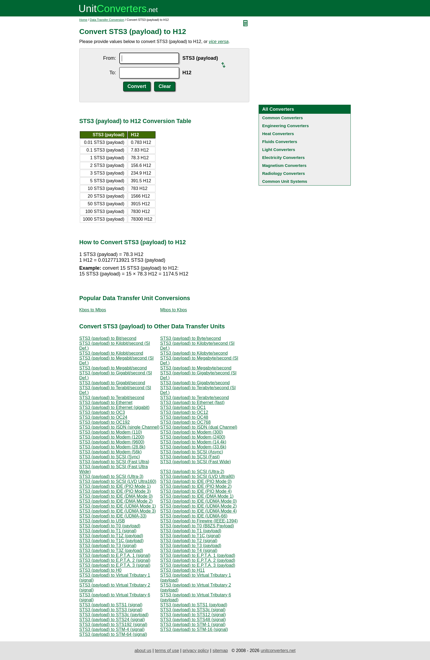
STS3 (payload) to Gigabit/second (112, 382)
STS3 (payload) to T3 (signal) (108, 545)
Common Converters (282, 117)
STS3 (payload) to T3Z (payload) (111, 550)
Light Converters (278, 149)
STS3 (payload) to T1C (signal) (190, 535)
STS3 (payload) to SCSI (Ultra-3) (111, 476)
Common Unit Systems (284, 181)
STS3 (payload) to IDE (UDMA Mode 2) (198, 506)
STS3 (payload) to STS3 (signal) (110, 609)
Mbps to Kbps (173, 310)
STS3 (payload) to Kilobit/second (111, 353)
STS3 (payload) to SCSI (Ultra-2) (192, 471)
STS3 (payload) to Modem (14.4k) (193, 442)
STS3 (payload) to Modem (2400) (192, 437)
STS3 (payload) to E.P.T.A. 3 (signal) (114, 565)
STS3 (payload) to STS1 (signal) (110, 604)
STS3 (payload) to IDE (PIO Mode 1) (115, 486)
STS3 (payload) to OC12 (184, 412)
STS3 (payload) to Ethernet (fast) (192, 402)
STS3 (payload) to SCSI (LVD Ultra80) (197, 476)
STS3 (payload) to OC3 (102, 412)
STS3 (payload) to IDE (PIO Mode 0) (196, 481)
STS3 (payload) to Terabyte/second (194, 397)
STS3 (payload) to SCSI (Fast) (190, 456)
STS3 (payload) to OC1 (183, 407)
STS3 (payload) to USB (102, 521)
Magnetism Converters (284, 165)
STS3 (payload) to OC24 (103, 417)
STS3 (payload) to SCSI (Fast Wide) (195, 461)
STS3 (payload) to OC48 (184, 417)
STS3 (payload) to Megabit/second (113, 368)
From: (109, 58)
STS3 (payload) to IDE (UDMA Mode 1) (117, 506)
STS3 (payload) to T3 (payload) (190, 545)
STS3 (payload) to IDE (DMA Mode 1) (197, 496)
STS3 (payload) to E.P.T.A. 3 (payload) (197, 565)
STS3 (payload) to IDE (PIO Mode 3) (115, 491)
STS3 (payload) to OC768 (185, 422)
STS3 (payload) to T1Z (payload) (111, 535)
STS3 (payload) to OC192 (104, 422)
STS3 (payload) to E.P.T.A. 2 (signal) (114, 560)
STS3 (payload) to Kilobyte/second (194, 353)
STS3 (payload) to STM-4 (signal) (112, 629)
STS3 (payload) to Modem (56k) (110, 452)
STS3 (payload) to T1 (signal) (108, 530)
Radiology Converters (283, 173)
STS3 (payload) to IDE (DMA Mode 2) (116, 501)
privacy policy (196, 650)
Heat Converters (278, 133)
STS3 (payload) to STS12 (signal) (193, 614)
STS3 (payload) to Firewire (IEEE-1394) (199, 521)
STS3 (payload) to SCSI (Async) (191, 452)
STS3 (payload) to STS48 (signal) (193, 619)
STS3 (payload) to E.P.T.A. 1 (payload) (197, 555)
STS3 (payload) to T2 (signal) (188, 540)
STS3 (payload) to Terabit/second (111, 397)
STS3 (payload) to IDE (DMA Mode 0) (116, 496)
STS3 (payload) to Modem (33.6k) (193, 447)
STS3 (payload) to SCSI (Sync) (109, 456)
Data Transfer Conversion (107, 19)
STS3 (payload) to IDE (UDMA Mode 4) (198, 511)
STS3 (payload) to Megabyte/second (195, 368)
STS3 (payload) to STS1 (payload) (193, 604)
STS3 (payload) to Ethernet (105, 402)
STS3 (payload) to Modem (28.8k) (112, 447)
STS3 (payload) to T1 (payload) (190, 530)
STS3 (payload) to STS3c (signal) (192, 609)
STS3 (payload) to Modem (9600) (111, 442)
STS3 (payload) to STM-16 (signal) (194, 629)
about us (142, 650)
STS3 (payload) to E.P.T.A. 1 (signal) (114, 555)
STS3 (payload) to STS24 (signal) (112, 619)
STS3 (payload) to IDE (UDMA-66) (193, 516)
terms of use (167, 650)
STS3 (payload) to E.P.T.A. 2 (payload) (197, 560)
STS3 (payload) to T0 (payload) (109, 526)
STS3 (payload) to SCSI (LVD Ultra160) (117, 481)
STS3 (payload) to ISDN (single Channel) (119, 427)
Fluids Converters (279, 141)
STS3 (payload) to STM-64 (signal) (113, 634)
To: (112, 72)
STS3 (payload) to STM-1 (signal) (192, 624)
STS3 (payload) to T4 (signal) (188, 550)
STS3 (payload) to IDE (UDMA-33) (112, 516)
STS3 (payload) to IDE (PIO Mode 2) (196, 486)
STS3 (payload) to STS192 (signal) (113, 624)
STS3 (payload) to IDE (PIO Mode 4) (196, 491)
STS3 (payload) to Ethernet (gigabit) (114, 407)
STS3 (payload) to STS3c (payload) (114, 614)
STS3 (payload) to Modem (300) (191, 432)
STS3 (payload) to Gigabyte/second (195, 382)
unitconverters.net (278, 650)
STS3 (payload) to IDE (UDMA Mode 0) (198, 501)
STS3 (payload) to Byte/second (190, 338)
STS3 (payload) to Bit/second (107, 338)
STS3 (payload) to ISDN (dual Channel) (198, 427)
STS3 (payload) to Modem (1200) (111, 437)
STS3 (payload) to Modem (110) (110, 432)
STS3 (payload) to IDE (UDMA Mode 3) (117, 511)
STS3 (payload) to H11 (182, 570)
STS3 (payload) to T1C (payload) (111, 540)
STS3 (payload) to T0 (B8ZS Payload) (197, 526)
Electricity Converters (283, 157)
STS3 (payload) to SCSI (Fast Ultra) (114, 461)
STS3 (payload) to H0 (100, 570)
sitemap (220, 650)
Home (83, 19)
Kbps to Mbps (92, 310)
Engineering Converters (285, 125)
